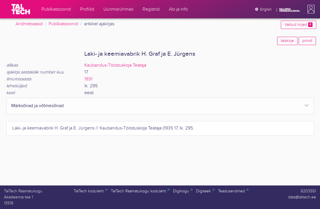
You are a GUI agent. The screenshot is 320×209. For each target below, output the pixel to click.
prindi (307, 40)
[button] (310, 9)
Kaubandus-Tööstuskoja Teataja (115, 65)
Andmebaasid (29, 24)
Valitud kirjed (298, 24)
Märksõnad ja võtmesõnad (37, 106)
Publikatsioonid (63, 24)
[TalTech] (21, 9)
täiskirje (287, 40)
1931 (88, 79)
